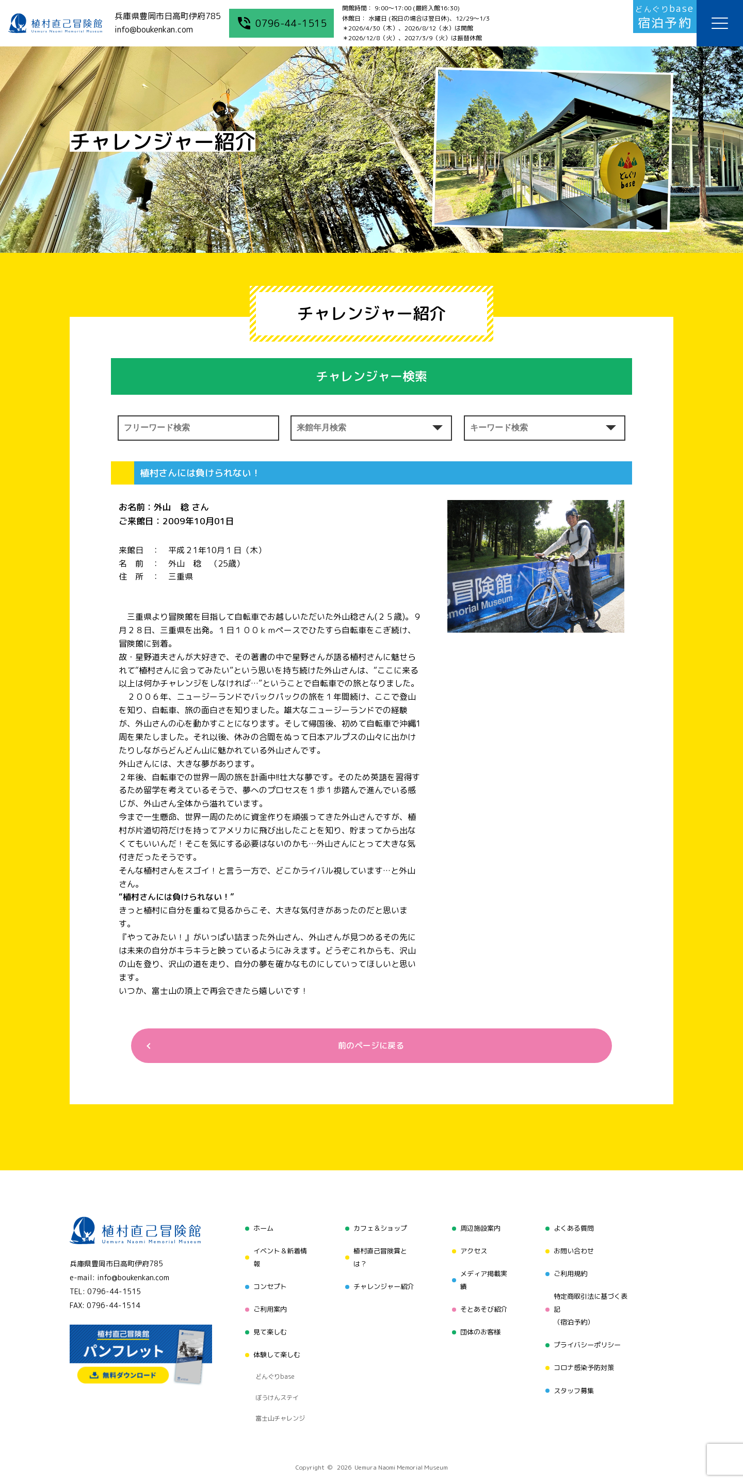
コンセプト (267, 1282)
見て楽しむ (267, 1322)
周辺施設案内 (479, 1230)
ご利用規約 (570, 1269)
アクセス (472, 1249)
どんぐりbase (272, 1358)
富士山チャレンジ (277, 1384)
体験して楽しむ (274, 1342)
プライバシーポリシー (588, 1336)
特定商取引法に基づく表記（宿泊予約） (592, 1302)
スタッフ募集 (573, 1375)
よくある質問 (573, 1230)
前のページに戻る (367, 1047)
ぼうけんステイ (274, 1371)
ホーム (259, 1230)
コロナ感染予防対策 (584, 1355)
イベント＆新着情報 (277, 1256)
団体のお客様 (479, 1322)
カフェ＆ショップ (379, 1230)
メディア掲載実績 (483, 1275)
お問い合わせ (573, 1249)
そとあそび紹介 (483, 1302)
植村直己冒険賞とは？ (379, 1256)
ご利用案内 (267, 1302)
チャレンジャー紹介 (382, 1282)
